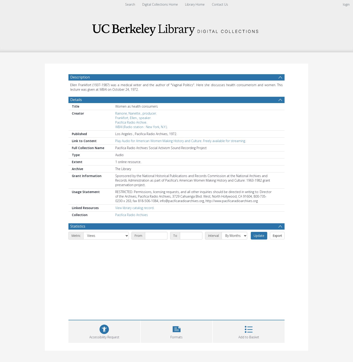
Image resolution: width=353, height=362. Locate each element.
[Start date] (156, 236)
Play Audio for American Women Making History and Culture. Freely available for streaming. (180, 141)
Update (259, 235)
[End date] (191, 236)
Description (80, 77)
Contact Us (220, 4)
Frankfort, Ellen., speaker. (133, 118)
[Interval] (234, 236)
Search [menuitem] (130, 4)
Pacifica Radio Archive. (131, 122)
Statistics (77, 226)
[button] (177, 331)
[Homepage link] (176, 28)
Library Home (195, 4)
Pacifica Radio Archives (131, 215)
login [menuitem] (346, 4)
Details (76, 99)
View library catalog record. (134, 208)
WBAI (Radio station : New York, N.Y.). (141, 127)
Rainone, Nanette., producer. (136, 113)
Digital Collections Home (160, 4)
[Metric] (106, 236)
